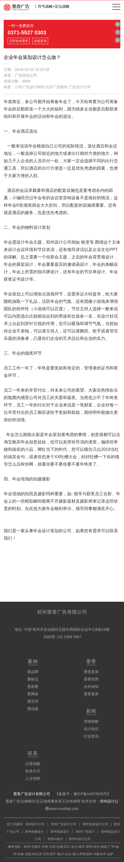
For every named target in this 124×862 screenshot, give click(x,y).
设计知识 (91, 729)
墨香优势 (91, 679)
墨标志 (32, 679)
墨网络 (32, 694)
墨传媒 (32, 709)
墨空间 (32, 701)
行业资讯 (91, 736)
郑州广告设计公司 (63, 824)
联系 (33, 753)
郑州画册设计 (34, 831)
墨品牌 (32, 672)
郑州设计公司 (35, 824)
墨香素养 (91, 694)
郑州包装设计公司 (95, 824)
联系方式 (32, 771)
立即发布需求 (18, 41)
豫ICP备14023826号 (90, 794)
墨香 (91, 661)
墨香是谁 (91, 672)
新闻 (91, 711)
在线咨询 (40, 41)
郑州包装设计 (59, 831)
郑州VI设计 (55, 839)
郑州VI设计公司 (80, 839)
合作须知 (91, 686)
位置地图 (32, 764)
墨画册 (32, 686)
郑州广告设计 (85, 831)
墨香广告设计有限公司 (31, 794)
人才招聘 (32, 778)
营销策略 (91, 721)
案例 (33, 661)
